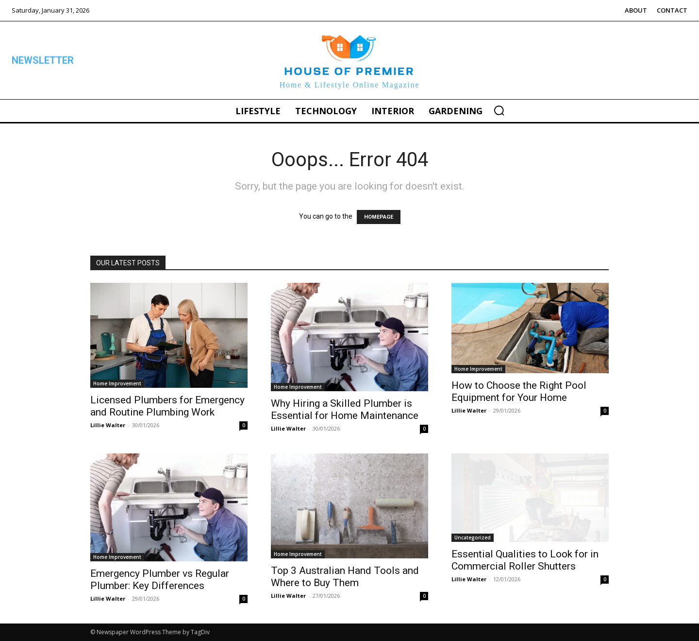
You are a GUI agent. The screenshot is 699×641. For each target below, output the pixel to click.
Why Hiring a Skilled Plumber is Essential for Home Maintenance (344, 409)
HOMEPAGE (378, 217)
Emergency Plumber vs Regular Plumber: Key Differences (159, 579)
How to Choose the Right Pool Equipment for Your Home (518, 391)
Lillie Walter (107, 425)
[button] (499, 110)
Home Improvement (117, 383)
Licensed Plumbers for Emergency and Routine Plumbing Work (167, 406)
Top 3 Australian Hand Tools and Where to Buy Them (345, 577)
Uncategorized (472, 537)
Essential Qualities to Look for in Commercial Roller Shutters (525, 560)
